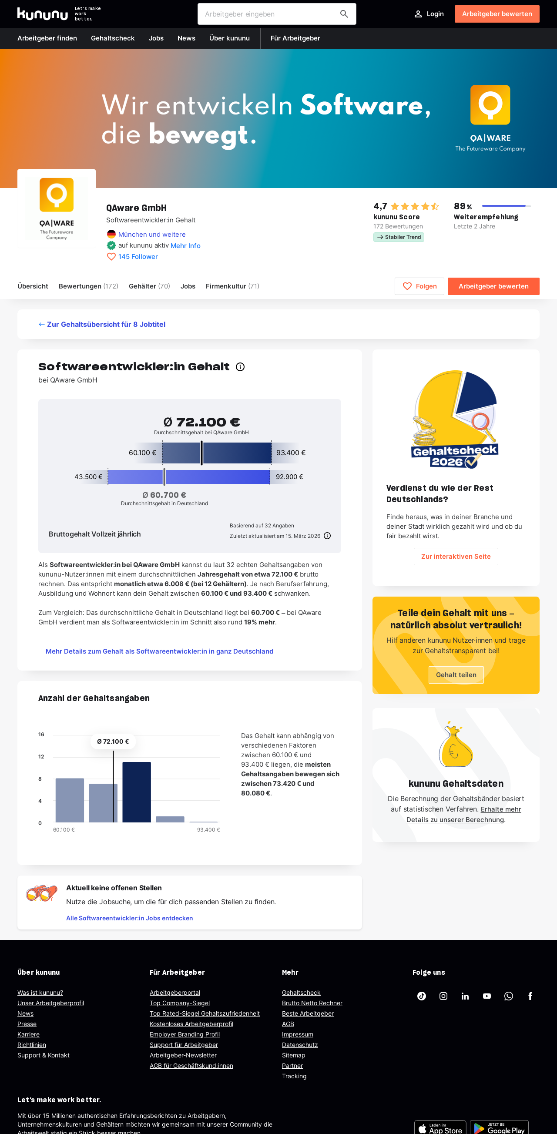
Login (428, 14)
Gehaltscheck (301, 992)
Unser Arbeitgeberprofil (50, 1003)
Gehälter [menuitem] (149, 286)
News (25, 1013)
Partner (292, 1065)
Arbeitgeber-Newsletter (183, 1055)
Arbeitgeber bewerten (497, 14)
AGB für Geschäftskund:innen (191, 1065)
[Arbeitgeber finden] (344, 14)
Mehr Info (186, 246)
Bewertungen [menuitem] (88, 286)
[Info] (325, 535)
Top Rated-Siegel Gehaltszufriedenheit (205, 1013)
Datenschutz (300, 1044)
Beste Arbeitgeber (308, 1013)
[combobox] (277, 14)
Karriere (28, 1034)
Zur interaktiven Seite (456, 556)
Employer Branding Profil (185, 1034)
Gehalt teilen (456, 675)
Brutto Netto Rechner (312, 1003)
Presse (27, 1023)
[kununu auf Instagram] (443, 996)
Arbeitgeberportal (175, 992)
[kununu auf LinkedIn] (465, 996)
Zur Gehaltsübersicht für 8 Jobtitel (101, 324)
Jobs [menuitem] (188, 286)
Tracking (294, 1076)
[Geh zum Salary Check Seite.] (456, 419)
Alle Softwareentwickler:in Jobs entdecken (129, 918)
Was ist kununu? (40, 992)
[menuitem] (232, 286)
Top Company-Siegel (180, 1003)
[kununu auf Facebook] (530, 996)
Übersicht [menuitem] (32, 286)
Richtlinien (31, 1044)
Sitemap (293, 1055)
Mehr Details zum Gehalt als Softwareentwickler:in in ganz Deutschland (159, 651)
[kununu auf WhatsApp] (509, 996)
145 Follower (138, 257)
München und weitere (152, 234)
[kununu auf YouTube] (487, 996)
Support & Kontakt (43, 1055)
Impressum (297, 1034)
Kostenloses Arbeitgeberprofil (191, 1023)
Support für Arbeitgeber (184, 1044)
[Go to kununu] (42, 14)
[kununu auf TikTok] (422, 996)
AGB (288, 1023)
